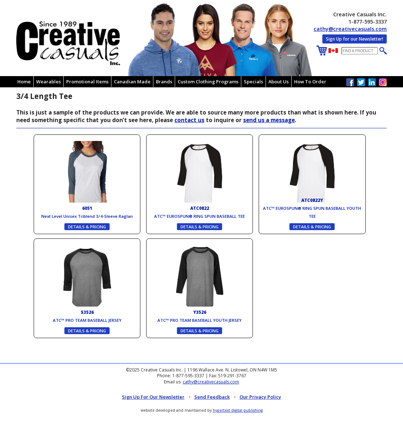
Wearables (48, 81)
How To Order (310, 81)
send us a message (269, 120)
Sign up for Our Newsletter (153, 397)
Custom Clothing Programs (208, 81)
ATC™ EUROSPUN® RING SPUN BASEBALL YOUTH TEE (312, 208)
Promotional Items (87, 81)
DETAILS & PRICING (87, 226)
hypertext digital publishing (238, 410)
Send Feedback (212, 397)
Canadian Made (132, 81)
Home (24, 81)
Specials (253, 81)
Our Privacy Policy (260, 397)
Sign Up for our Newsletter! (354, 39)
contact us (189, 120)
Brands (164, 81)
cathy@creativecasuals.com (350, 28)
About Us (278, 81)
